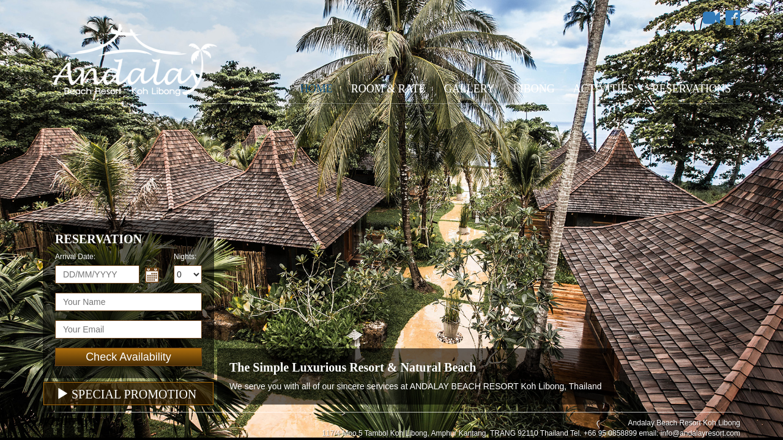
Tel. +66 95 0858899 (603, 433)
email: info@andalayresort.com (689, 433)
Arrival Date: (75, 256)
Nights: (185, 256)
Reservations (691, 88)
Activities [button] (603, 88)
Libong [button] (534, 88)
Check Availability (128, 357)
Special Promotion (126, 394)
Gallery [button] (469, 88)
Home (316, 88)
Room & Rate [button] (388, 88)
